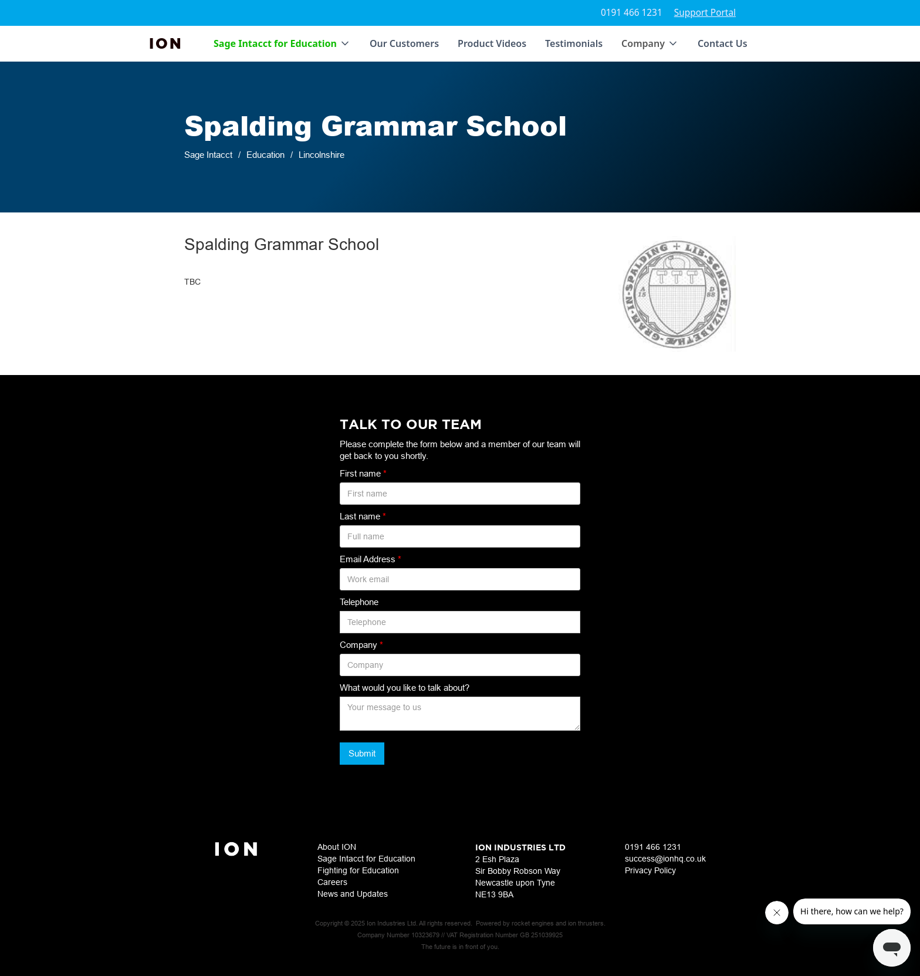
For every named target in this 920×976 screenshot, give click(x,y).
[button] (282, 43)
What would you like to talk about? (404, 688)
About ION (336, 847)
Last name (363, 516)
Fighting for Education (358, 870)
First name (363, 473)
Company (361, 645)
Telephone (359, 602)
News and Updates (352, 894)
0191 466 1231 (631, 12)
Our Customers (404, 43)
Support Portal (705, 12)
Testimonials (574, 43)
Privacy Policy (650, 870)
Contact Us (723, 43)
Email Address (370, 559)
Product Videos (492, 43)
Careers (332, 882)
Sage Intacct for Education (366, 858)
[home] (166, 43)
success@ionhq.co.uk (665, 858)
